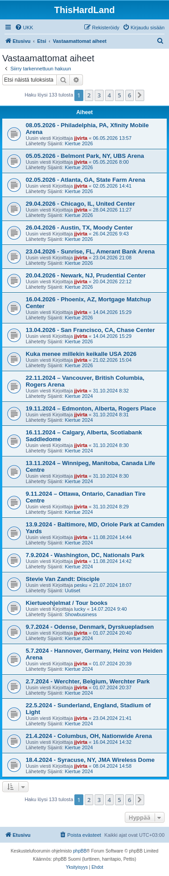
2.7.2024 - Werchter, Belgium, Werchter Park (88, 681)
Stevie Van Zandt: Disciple (63, 579)
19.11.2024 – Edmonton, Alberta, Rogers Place (91, 408)
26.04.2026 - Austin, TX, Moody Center (79, 227)
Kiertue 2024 (79, 396)
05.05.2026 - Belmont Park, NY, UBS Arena (85, 155)
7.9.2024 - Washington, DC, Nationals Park (85, 555)
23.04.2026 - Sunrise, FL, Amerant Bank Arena (90, 251)
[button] (139, 95)
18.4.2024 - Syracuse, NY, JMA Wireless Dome (90, 759)
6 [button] (129, 95)
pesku (80, 585)
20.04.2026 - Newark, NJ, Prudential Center (86, 275)
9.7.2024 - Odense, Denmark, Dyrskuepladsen (90, 626)
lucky (80, 609)
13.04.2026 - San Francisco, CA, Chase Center (90, 330)
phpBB (80, 850)
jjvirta (80, 138)
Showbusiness (81, 614)
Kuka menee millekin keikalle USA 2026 (81, 353)
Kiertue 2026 (79, 143)
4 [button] (109, 95)
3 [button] (98, 95)
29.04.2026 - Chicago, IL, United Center (80, 203)
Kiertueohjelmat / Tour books (66, 602)
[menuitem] (24, 27)
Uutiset (72, 590)
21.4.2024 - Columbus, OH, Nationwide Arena (89, 736)
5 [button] (119, 95)
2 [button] (89, 95)
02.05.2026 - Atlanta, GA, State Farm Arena (85, 179)
